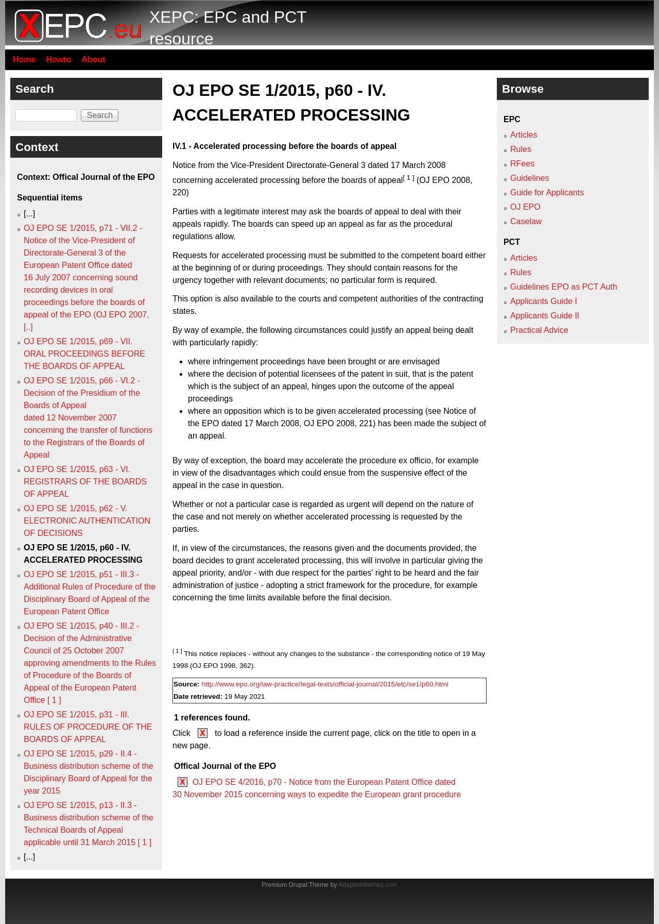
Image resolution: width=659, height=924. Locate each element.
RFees (522, 163)
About (93, 59)
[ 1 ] (408, 177)
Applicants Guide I (543, 301)
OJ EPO (525, 207)
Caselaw (526, 221)
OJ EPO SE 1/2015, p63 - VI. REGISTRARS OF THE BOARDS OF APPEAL (85, 481)
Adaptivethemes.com (367, 884)
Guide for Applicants (547, 192)
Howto (58, 59)
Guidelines (529, 178)
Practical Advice (539, 330)
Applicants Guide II (544, 315)
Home (24, 59)
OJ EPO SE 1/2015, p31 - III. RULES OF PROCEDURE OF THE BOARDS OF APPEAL (88, 727)
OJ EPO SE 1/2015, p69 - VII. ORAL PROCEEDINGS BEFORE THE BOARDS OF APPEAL (84, 354)
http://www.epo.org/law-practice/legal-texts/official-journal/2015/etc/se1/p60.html (324, 684)
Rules (520, 149)
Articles (523, 134)
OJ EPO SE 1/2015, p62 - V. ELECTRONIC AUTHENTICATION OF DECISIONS (87, 520)
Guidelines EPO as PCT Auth (563, 286)
